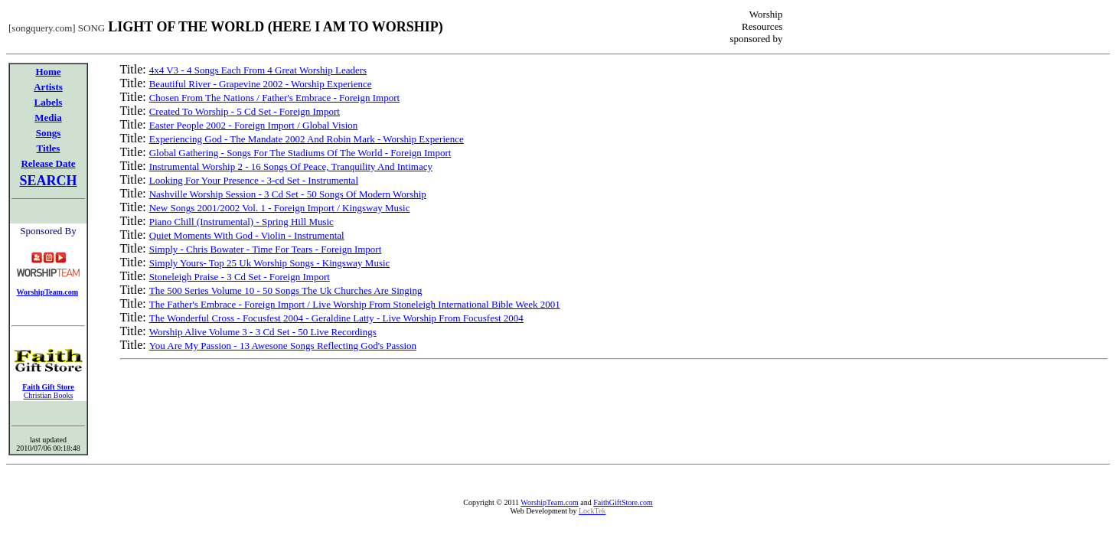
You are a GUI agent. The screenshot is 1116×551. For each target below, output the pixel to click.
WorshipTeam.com (549, 502)
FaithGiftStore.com (623, 502)
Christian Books (48, 395)
